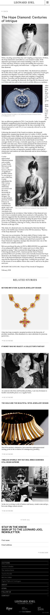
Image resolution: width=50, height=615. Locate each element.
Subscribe (44, 553)
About (4, 585)
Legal (4, 588)
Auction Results (7, 574)
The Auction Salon (8, 570)
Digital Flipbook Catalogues (11, 581)
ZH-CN (44, 612)
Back (6, 11)
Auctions (6, 563)
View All (26, 520)
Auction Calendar (7, 566)
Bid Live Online (7, 577)
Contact (6, 596)
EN (47, 612)
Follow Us (6, 592)
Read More (8, 341)
